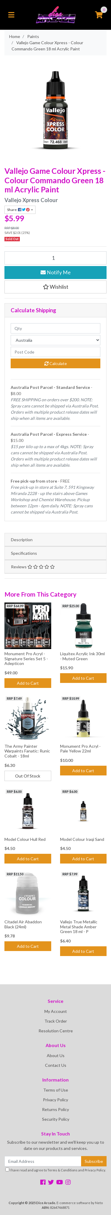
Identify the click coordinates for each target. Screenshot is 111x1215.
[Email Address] (42, 1161)
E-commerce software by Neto (80, 1203)
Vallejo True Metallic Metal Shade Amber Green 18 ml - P (78, 926)
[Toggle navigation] (11, 15)
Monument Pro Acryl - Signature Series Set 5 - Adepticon (26, 658)
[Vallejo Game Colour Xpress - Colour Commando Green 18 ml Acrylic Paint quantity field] (55, 257)
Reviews (33, 566)
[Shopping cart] (99, 15)
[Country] (55, 340)
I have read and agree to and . (55, 1170)
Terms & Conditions (62, 1170)
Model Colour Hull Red (25, 839)
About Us (56, 1055)
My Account (55, 1011)
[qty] (55, 328)
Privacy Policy (55, 1099)
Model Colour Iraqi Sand (82, 839)
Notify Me (56, 272)
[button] (55, 286)
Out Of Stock (27, 775)
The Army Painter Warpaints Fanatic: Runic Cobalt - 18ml (27, 751)
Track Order (55, 1020)
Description (22, 539)
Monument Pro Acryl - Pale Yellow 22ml (80, 749)
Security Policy (55, 1119)
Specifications (24, 553)
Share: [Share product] (18, 209)
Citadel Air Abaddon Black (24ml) (23, 924)
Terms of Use (55, 1089)
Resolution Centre (55, 1030)
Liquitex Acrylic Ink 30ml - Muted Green (82, 656)
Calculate (55, 363)
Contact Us (55, 1065)
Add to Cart (28, 683)
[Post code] (55, 352)
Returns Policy (55, 1109)
